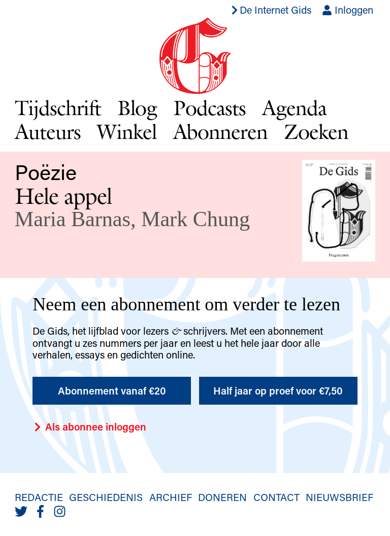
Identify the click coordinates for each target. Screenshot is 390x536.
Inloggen (347, 9)
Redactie (39, 497)
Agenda (294, 107)
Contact (276, 497)
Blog (137, 107)
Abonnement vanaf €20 (112, 390)
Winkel (127, 131)
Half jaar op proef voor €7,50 (278, 390)
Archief (170, 497)
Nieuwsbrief (339, 497)
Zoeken (316, 131)
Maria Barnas (73, 219)
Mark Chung (195, 219)
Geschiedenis (106, 497)
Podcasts (209, 107)
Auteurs (48, 131)
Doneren (222, 497)
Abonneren (220, 131)
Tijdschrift (58, 107)
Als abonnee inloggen (89, 426)
